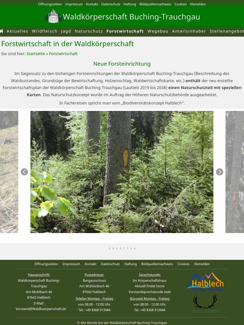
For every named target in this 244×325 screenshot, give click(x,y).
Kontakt (92, 4)
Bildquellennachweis (155, 4)
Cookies (181, 4)
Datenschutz (110, 4)
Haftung (130, 4)
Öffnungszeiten (50, 4)
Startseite (36, 53)
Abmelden (198, 4)
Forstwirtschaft (63, 53)
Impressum (74, 4)
